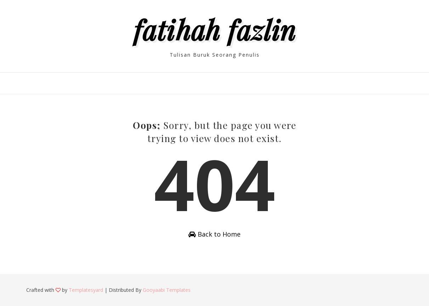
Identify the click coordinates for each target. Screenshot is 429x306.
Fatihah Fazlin (214, 29)
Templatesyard (86, 290)
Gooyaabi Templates (167, 290)
